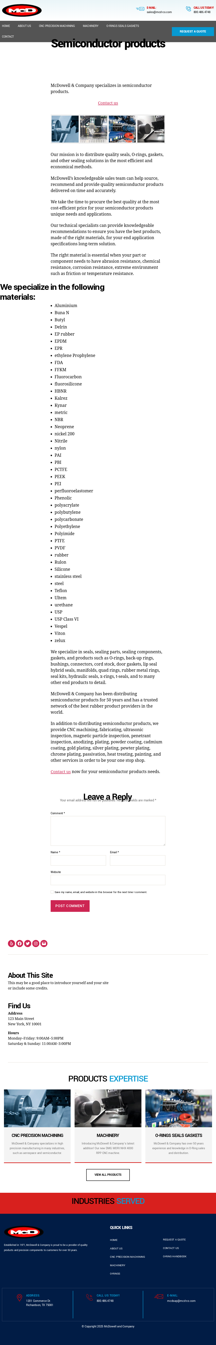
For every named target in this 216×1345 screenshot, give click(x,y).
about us (116, 1248)
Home (6, 26)
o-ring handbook (175, 1256)
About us (24, 26)
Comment (58, 813)
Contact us (108, 103)
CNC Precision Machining (57, 26)
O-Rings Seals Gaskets (122, 26)
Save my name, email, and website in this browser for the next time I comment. (101, 892)
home (113, 1240)
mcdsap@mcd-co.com (181, 1301)
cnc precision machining (127, 1257)
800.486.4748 (202, 12)
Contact (8, 37)
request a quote (174, 1239)
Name (55, 852)
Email (114, 852)
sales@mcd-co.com (159, 12)
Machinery (91, 26)
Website (56, 872)
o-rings (115, 1274)
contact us (171, 1248)
